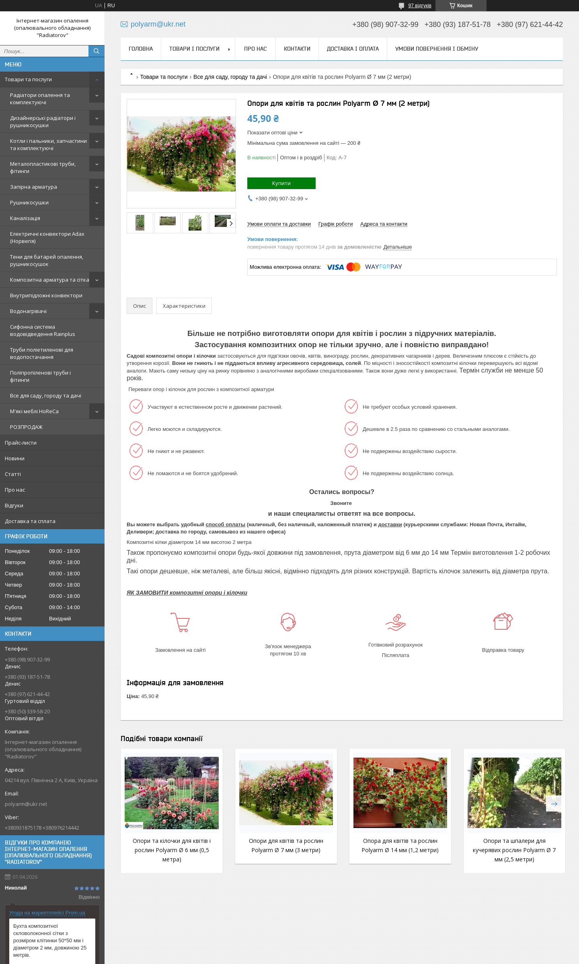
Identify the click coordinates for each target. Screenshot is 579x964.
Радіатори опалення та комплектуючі (40, 98)
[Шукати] (96, 51)
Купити (281, 183)
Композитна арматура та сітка (49, 279)
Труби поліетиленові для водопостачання (41, 353)
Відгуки (14, 505)
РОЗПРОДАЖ (26, 427)
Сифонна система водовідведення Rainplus (42, 330)
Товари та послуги (28, 79)
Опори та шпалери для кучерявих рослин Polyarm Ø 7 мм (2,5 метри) (512, 850)
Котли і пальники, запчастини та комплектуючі (48, 144)
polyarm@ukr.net (26, 803)
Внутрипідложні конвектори (46, 295)
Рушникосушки (29, 202)
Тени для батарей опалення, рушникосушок (46, 260)
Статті (13, 474)
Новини (15, 458)
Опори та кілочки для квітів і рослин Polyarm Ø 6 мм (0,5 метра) (171, 850)
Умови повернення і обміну (436, 48)
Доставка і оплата (353, 48)
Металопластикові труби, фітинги (43, 167)
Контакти (297, 48)
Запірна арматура (33, 186)
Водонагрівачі (28, 311)
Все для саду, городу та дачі (45, 395)
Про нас (15, 489)
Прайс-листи (21, 442)
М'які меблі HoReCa (34, 411)
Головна (141, 48)
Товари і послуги (194, 48)
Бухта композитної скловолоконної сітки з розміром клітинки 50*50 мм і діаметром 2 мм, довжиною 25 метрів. (49, 940)
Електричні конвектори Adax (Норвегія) (47, 237)
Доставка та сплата (30, 521)
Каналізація (25, 218)
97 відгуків (420, 5)
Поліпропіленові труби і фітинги (40, 376)
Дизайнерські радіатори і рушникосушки (43, 121)
